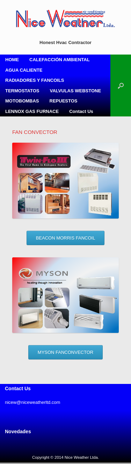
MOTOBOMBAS (22, 100)
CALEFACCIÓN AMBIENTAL (59, 59)
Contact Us (81, 111)
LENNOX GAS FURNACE (32, 111)
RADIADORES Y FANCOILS (34, 80)
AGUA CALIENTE (23, 70)
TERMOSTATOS (22, 90)
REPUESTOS (64, 100)
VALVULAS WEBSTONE (75, 90)
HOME (12, 59)
